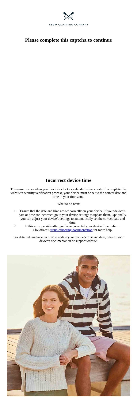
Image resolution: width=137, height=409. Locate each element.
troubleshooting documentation (71, 230)
